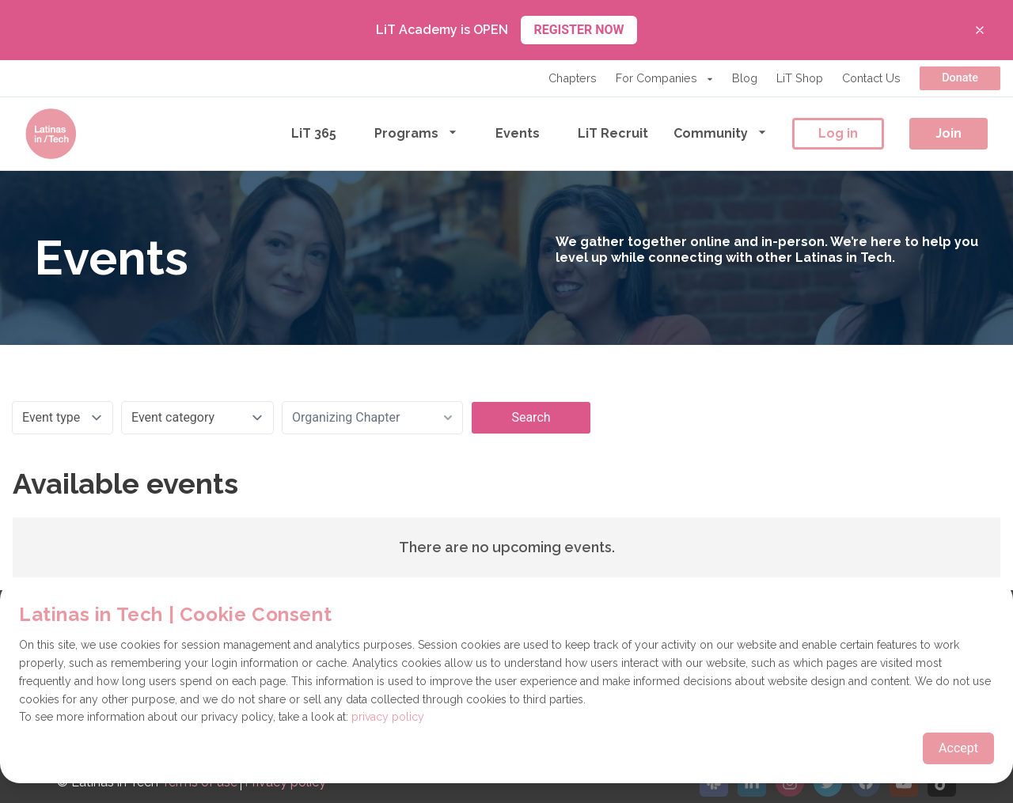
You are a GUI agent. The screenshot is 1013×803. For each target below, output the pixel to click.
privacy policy (387, 716)
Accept (958, 748)
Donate (960, 78)
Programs (415, 132)
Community (720, 132)
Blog (744, 78)
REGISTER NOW (578, 29)
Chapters (572, 78)
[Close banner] (980, 30)
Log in (838, 133)
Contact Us (871, 78)
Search (530, 417)
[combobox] (372, 418)
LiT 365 (313, 133)
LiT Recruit (613, 133)
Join (948, 133)
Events (517, 133)
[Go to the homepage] (50, 133)
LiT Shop (799, 78)
